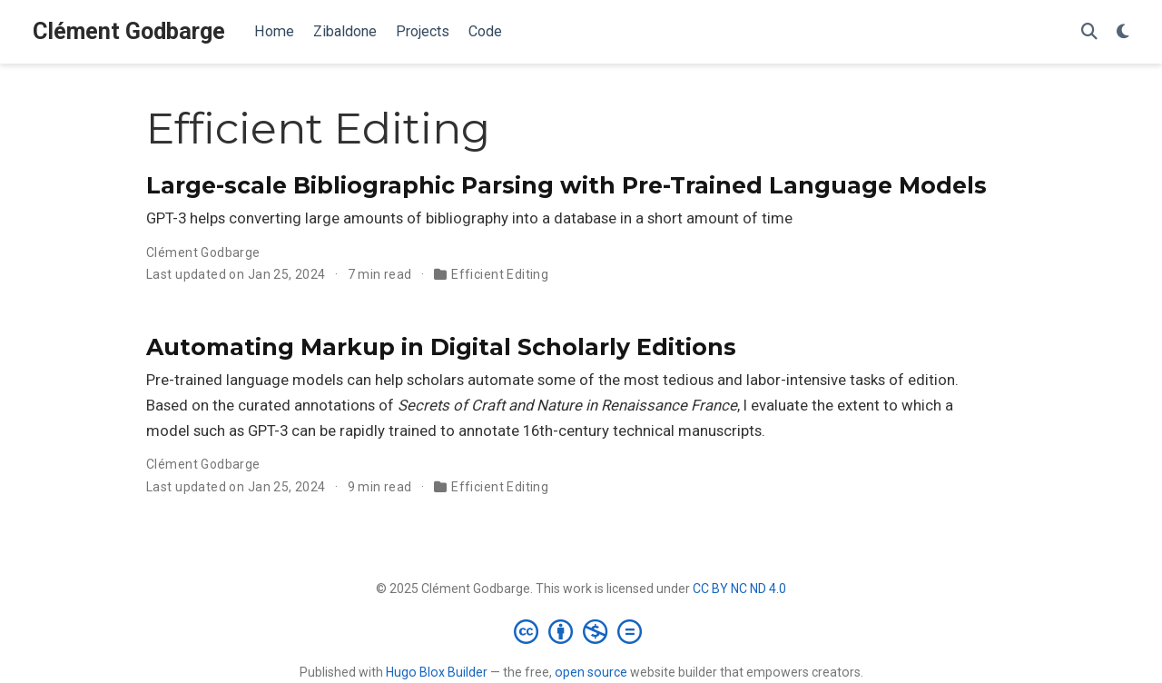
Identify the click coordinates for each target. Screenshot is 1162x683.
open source (591, 672)
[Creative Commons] (581, 631)
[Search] (1089, 32)
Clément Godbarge (129, 31)
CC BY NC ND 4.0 (739, 588)
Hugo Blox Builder (436, 672)
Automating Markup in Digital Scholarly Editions (441, 347)
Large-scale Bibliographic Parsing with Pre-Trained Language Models (566, 185)
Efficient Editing (499, 274)
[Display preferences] (1123, 32)
